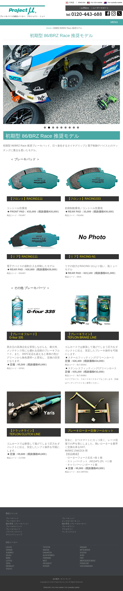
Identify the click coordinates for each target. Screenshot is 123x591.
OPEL (8, 563)
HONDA (9, 550)
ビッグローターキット (71, 521)
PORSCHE (84, 563)
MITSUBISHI (85, 550)
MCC (45, 561)
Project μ (22, 10)
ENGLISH (81, 2)
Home (48, 28)
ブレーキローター (13, 521)
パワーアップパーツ (14, 532)
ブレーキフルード (13, 529)
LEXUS (9, 547)
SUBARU (9, 553)
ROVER (46, 566)
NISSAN (83, 547)
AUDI (82, 555)
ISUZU (8, 555)
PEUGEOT (47, 563)
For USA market (96, 2)
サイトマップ (65, 579)
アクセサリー (67, 529)
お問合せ (84, 8)
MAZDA (46, 550)
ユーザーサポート (100, 8)
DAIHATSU (47, 553)
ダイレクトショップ (14, 534)
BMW (8, 558)
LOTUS (9, 561)
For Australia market (115, 2)
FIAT (82, 558)
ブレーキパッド (12, 518)
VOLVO (9, 569)
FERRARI (47, 558)
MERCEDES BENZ (87, 561)
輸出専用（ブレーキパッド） (17, 524)
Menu (114, 22)
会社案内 (56, 579)
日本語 (71, 2)
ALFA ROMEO (48, 555)
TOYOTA (46, 547)
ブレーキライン (68, 526)
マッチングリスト (69, 532)
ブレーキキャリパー (14, 526)
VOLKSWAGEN (86, 566)
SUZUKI (83, 553)
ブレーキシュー (68, 518)
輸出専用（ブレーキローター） (74, 524)
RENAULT (10, 566)
